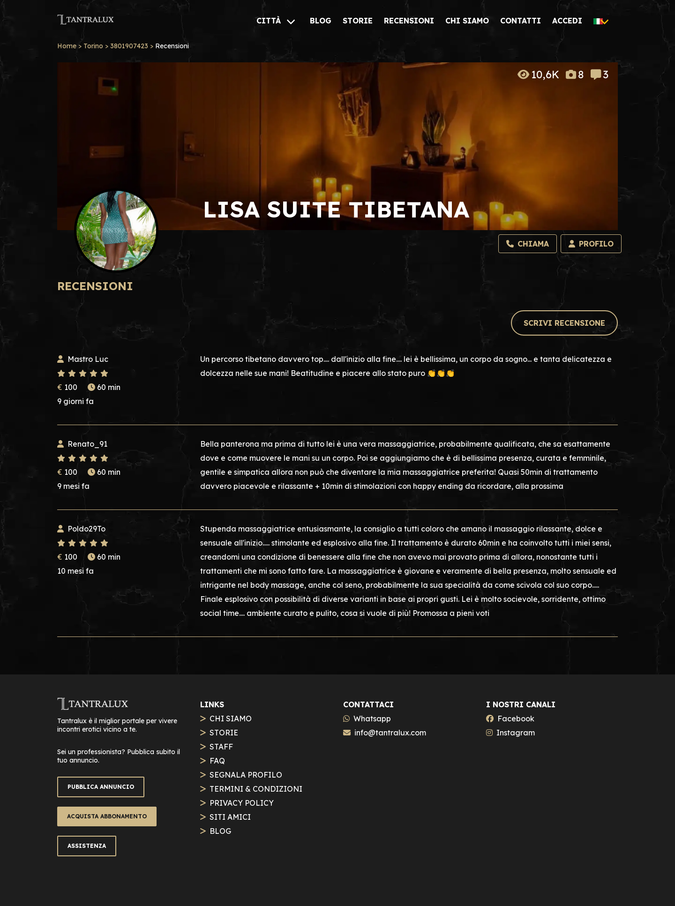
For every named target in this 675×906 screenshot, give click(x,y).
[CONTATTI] (521, 20)
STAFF (221, 746)
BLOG (220, 831)
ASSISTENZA (87, 845)
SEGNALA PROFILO (246, 774)
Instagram (515, 732)
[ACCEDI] (567, 20)
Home (66, 46)
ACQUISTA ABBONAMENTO (107, 816)
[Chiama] (527, 243)
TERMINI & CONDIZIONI (256, 789)
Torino (93, 46)
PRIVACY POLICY (242, 803)
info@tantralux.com (390, 732)
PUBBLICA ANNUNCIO (101, 786)
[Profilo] (591, 243)
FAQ (217, 760)
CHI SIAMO (231, 718)
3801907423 (129, 46)
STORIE (224, 732)
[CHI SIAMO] (467, 20)
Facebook (515, 718)
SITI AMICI (230, 817)
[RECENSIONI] (409, 20)
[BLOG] (320, 20)
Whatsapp (372, 718)
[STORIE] (357, 20)
